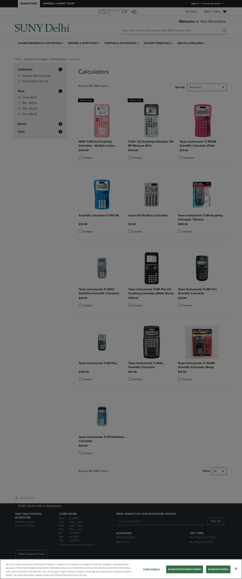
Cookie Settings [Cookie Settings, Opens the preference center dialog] (151, 569)
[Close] (236, 568)
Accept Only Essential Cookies (184, 569)
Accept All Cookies (218, 569)
